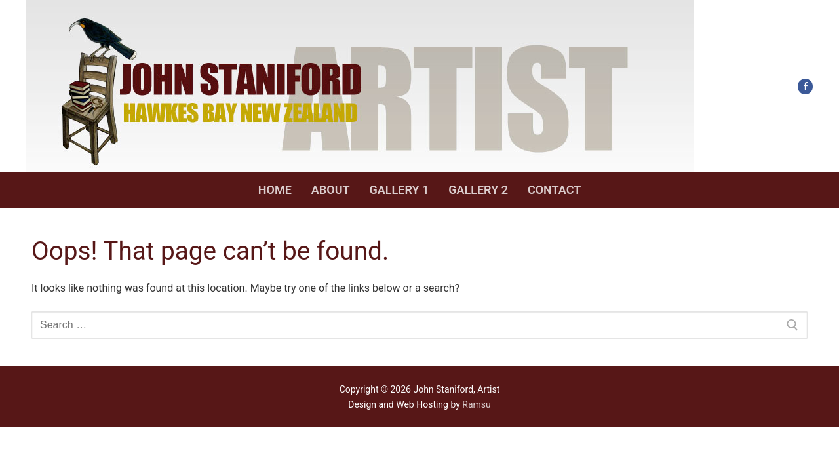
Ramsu (476, 404)
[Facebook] (805, 86)
